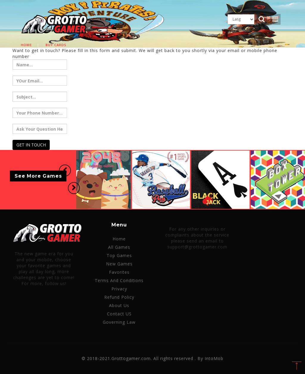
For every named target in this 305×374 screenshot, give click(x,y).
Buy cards (56, 45)
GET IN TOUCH (31, 145)
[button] (63, 171)
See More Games (38, 176)
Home (26, 45)
